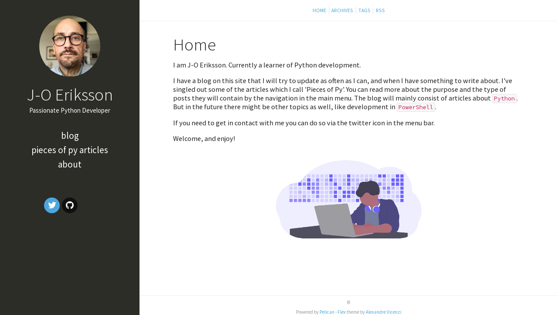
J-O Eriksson (70, 94)
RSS (380, 10)
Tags (364, 10)
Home (320, 10)
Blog (70, 135)
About (70, 164)
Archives (342, 10)
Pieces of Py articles (69, 150)
